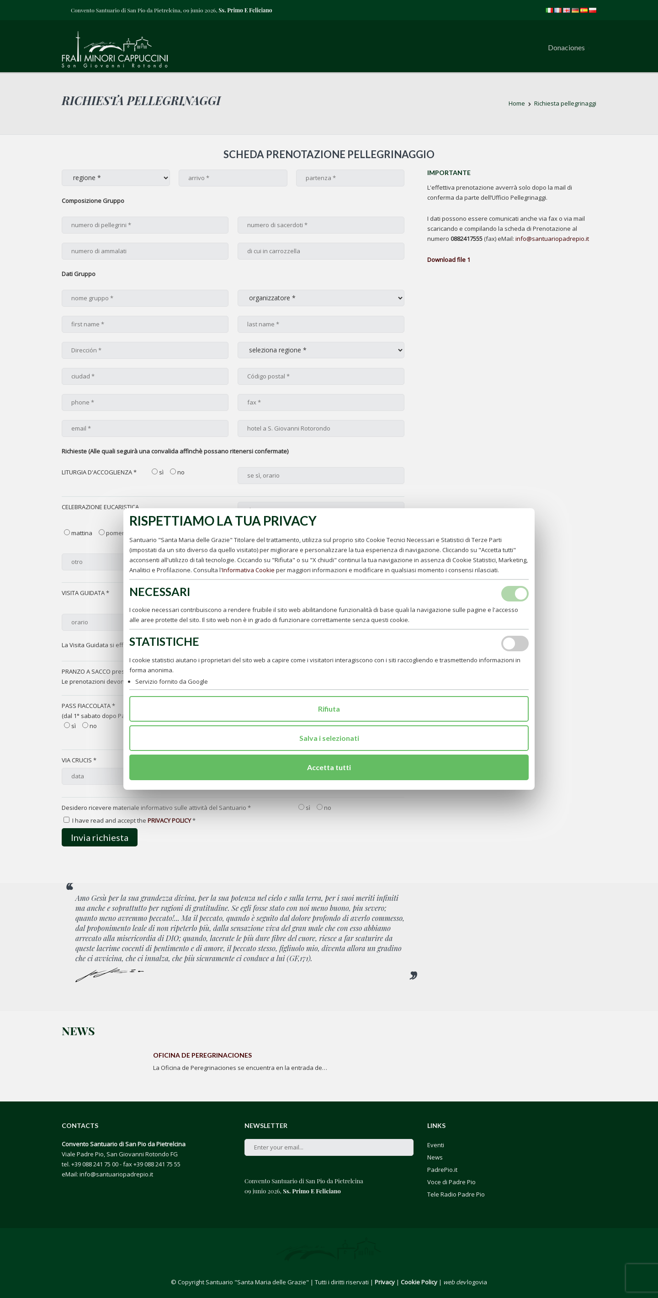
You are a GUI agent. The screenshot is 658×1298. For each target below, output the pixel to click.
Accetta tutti (329, 767)
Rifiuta (329, 708)
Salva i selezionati (329, 738)
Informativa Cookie (248, 570)
